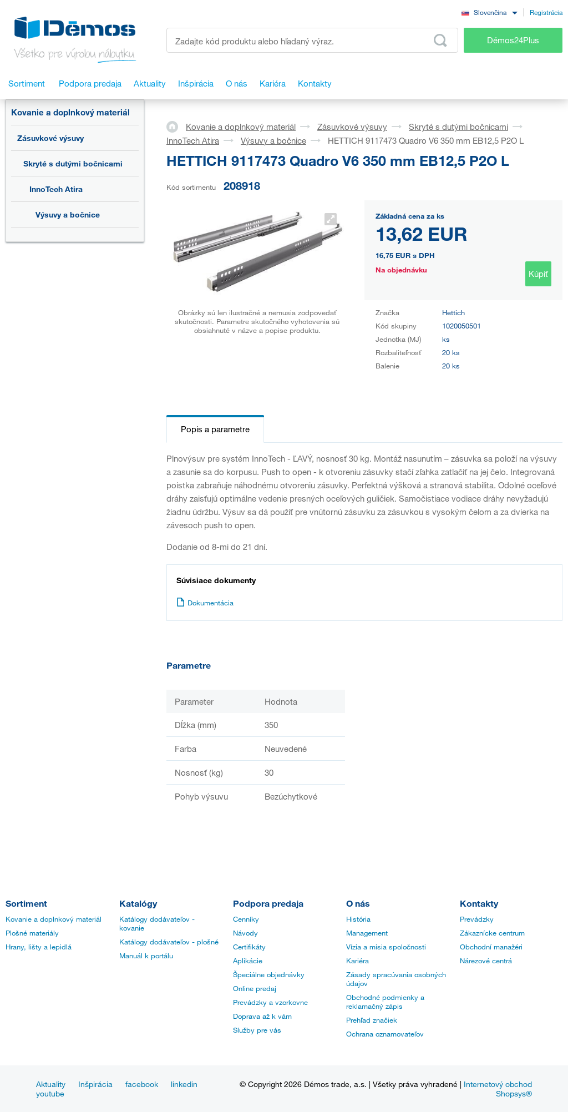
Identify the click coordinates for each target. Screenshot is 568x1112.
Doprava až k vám (262, 1016)
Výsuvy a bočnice (68, 214)
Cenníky (246, 918)
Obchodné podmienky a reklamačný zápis (385, 1001)
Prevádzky (477, 918)
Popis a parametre (215, 429)
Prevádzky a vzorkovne (270, 1002)
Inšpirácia (95, 1084)
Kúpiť (538, 274)
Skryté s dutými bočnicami (73, 163)
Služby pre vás (257, 1029)
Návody (245, 932)
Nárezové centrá (486, 960)
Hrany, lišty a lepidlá (39, 946)
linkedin (184, 1084)
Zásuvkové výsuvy (50, 138)
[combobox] (489, 12)
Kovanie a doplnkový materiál (70, 112)
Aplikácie (247, 960)
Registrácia (546, 12)
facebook (141, 1084)
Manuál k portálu (146, 955)
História (358, 918)
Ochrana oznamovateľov (385, 1033)
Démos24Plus (513, 40)
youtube (50, 1093)
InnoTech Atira (56, 189)
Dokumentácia (205, 602)
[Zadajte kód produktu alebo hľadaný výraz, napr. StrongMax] (312, 40)
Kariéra (357, 960)
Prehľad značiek (371, 1019)
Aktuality (50, 1084)
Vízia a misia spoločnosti (386, 946)
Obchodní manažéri (491, 946)
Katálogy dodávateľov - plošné (169, 941)
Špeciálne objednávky (269, 974)
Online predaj (254, 988)
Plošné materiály (32, 932)
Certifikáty (249, 946)
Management (367, 932)
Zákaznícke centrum (492, 932)
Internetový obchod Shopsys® (498, 1088)
